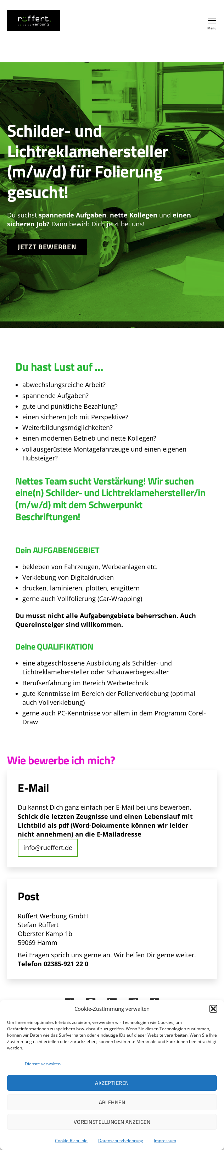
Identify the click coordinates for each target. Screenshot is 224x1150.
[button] (213, 1008)
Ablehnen (112, 1102)
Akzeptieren (112, 1083)
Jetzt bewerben (47, 247)
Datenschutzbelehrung (120, 1141)
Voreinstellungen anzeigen (112, 1122)
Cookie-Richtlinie (71, 1141)
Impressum (165, 1141)
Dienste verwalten (43, 1064)
